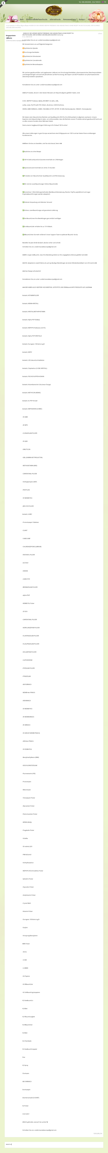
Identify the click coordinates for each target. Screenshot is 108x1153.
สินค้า (22, 19)
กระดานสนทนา (10, 25)
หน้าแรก (14, 19)
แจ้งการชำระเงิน (55, 19)
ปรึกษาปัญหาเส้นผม (22, 25)
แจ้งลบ (100, 33)
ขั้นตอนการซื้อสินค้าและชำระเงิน (36, 19)
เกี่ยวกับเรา (91, 19)
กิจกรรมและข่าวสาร (69, 19)
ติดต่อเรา (82, 19)
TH (104, 2)
